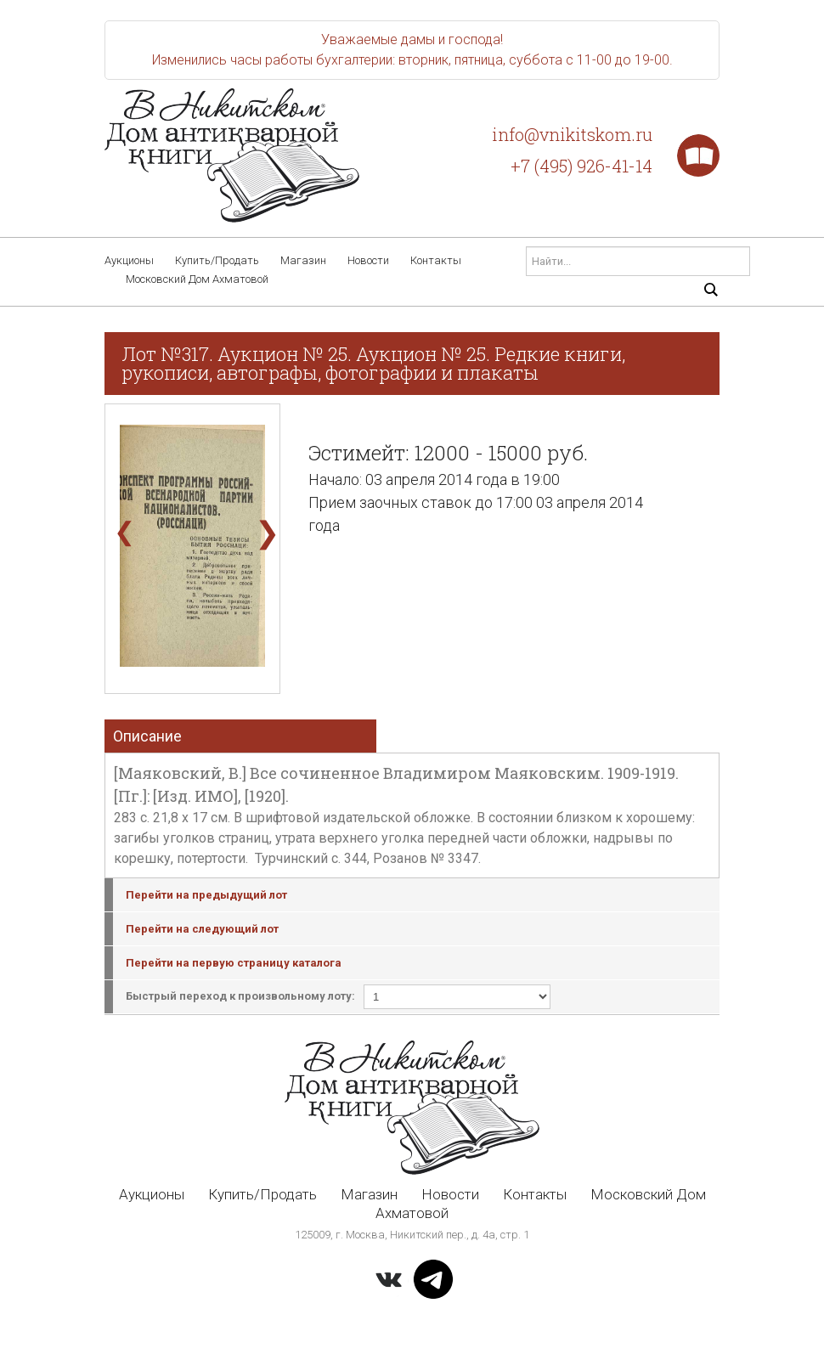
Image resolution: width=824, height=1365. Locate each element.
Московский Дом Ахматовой (197, 279)
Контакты (435, 260)
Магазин (303, 260)
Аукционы (129, 260)
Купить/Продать (217, 260)
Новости (368, 260)
